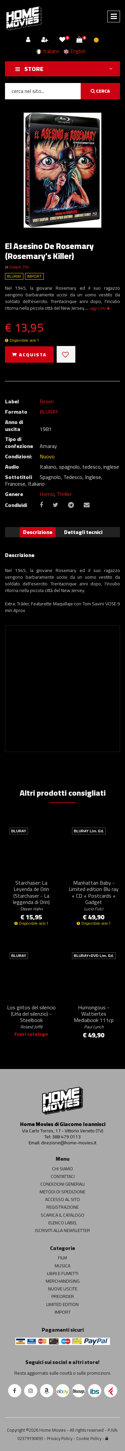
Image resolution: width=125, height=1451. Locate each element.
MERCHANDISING (63, 1281)
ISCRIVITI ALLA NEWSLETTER (62, 1230)
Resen (47, 401)
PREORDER (62, 1296)
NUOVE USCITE (62, 1288)
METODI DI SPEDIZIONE (62, 1191)
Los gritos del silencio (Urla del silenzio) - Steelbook (31, 1016)
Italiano (47, 51)
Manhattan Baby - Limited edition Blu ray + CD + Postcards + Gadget (94, 895)
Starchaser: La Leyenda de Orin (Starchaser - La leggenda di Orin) (31, 895)
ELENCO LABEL (62, 1222)
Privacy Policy (59, 1438)
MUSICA (62, 1265)
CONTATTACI (63, 1176)
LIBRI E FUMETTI (62, 1273)
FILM (62, 1257)
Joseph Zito (19, 267)
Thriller (64, 494)
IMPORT (63, 1312)
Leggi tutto (99, 308)
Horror (47, 494)
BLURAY (49, 412)
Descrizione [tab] (37, 532)
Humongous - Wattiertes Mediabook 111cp (94, 1016)
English (75, 51)
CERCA (100, 91)
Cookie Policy (88, 1438)
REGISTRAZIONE (62, 1207)
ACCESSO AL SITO (62, 1199)
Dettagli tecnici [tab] (83, 532)
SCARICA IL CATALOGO (62, 1215)
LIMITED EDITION (62, 1304)
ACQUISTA (29, 354)
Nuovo (47, 456)
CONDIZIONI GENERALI (62, 1184)
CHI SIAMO (62, 1168)
